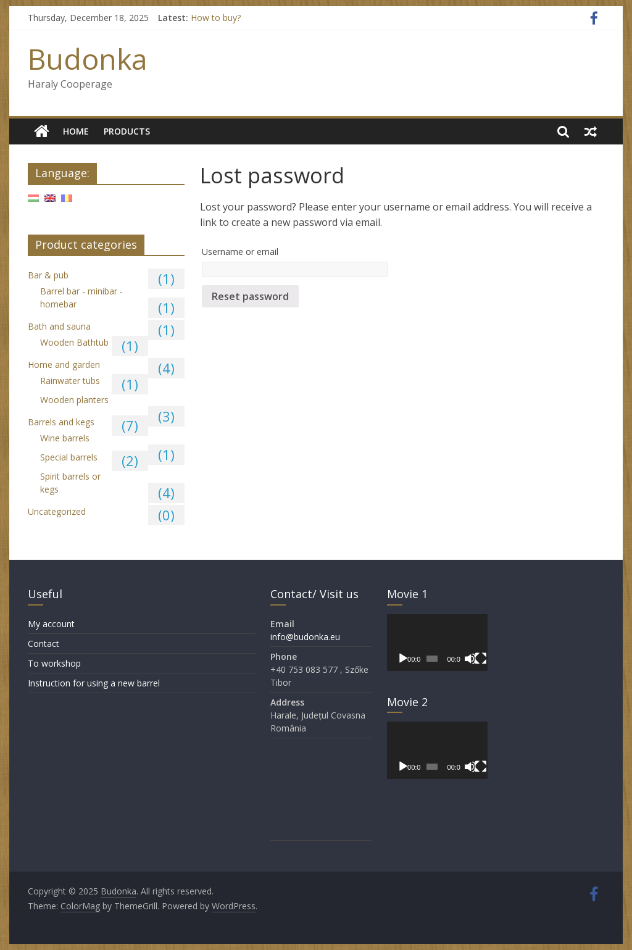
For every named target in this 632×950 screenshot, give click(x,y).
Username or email (240, 251)
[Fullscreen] (481, 658)
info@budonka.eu (305, 637)
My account (51, 624)
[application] (437, 642)
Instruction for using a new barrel (94, 683)
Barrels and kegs (61, 422)
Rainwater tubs (70, 380)
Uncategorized (57, 511)
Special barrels (69, 457)
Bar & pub (48, 275)
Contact (43, 643)
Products (127, 131)
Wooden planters (74, 400)
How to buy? (216, 17)
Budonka (88, 59)
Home (76, 131)
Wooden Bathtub (74, 342)
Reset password (250, 296)
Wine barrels (64, 438)
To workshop (54, 663)
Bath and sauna (59, 326)
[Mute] (470, 658)
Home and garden (64, 364)
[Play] (403, 658)
